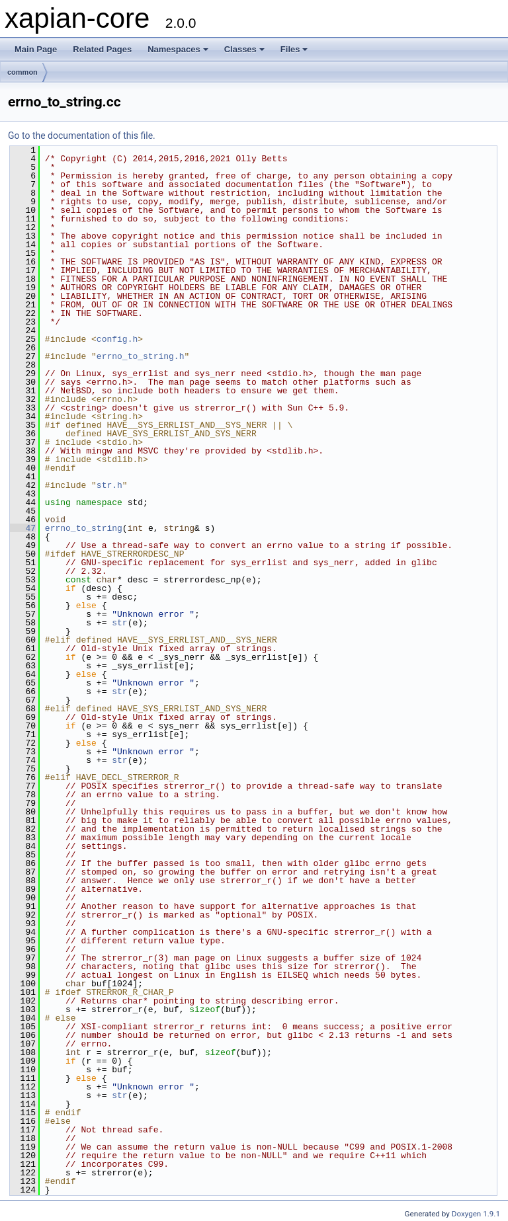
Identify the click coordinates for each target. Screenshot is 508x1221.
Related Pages (102, 49)
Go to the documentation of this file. (81, 135)
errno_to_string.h (141, 356)
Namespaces (178, 49)
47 (23, 528)
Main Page (36, 49)
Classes (244, 49)
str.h (109, 485)
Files (294, 49)
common (22, 72)
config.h (117, 339)
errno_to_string (83, 528)
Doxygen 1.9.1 (476, 1213)
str (119, 623)
